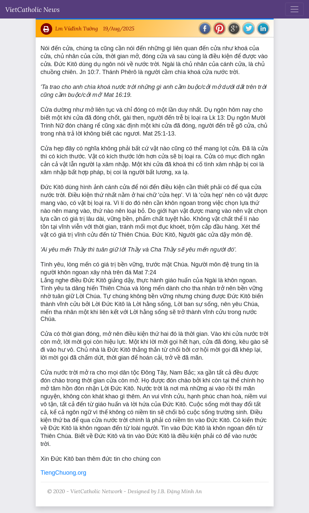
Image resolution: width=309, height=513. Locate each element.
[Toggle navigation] (294, 9)
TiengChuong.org (63, 472)
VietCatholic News (32, 9)
